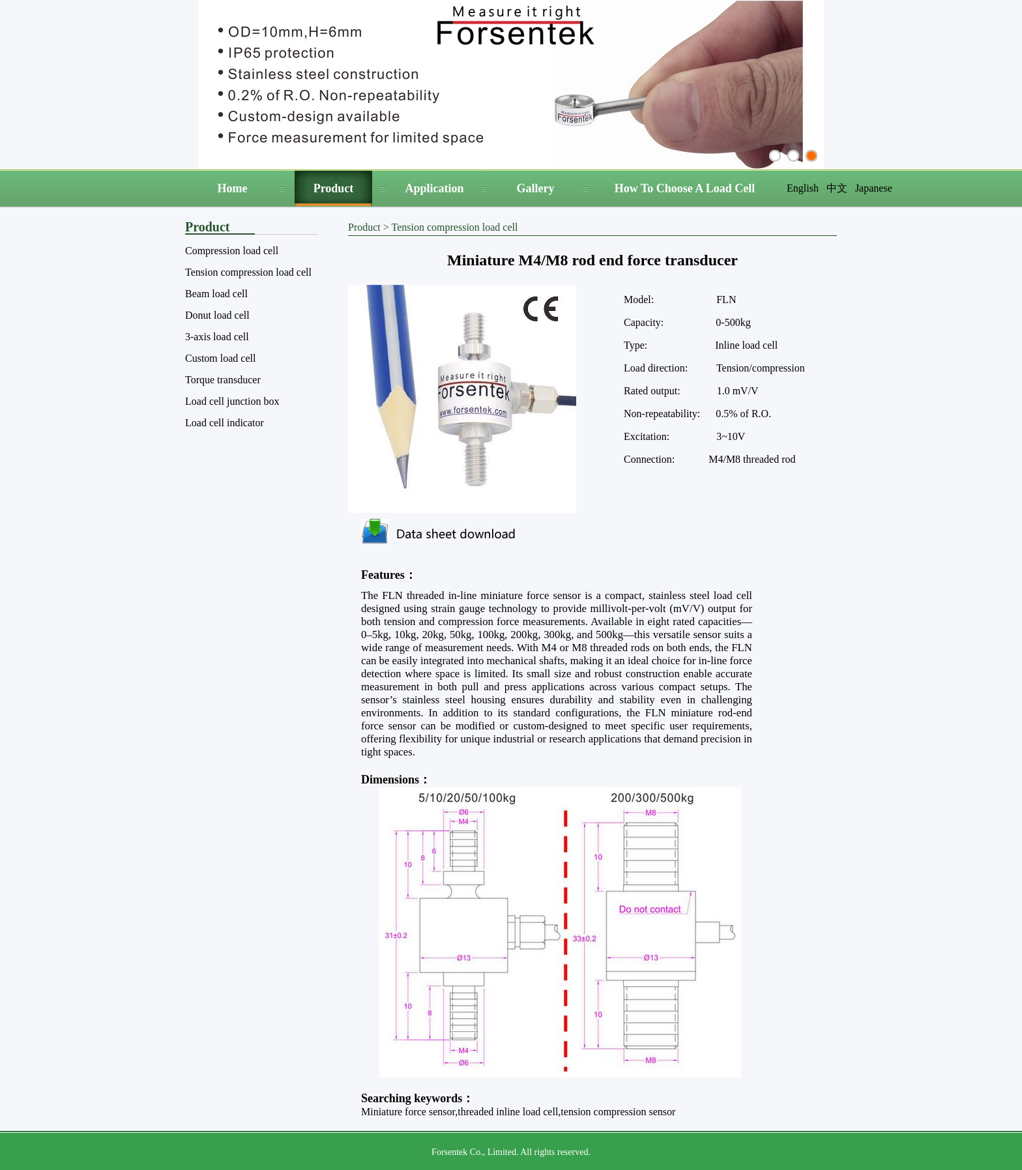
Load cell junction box (232, 401)
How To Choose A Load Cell (685, 188)
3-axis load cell (217, 336)
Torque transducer (223, 379)
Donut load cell (217, 315)
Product (334, 188)
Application (434, 188)
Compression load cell (231, 250)
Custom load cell (220, 358)
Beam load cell (216, 293)
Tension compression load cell (248, 272)
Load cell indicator (224, 422)
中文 (836, 188)
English (803, 188)
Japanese (873, 188)
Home (233, 188)
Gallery (536, 188)
